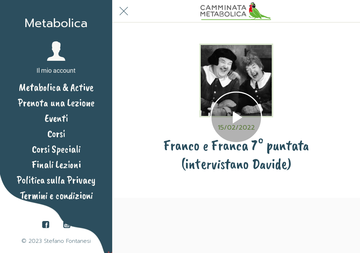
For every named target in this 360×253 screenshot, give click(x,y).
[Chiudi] (124, 11)
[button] (56, 57)
